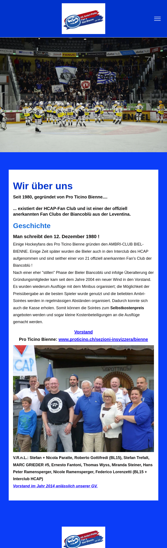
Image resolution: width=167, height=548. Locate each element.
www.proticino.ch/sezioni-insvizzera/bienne (103, 339)
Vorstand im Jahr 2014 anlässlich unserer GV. (55, 486)
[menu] (157, 18)
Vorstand (83, 331)
